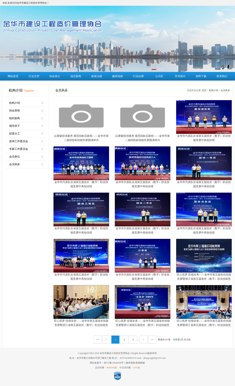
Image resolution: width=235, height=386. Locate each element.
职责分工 (14, 133)
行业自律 (138, 76)
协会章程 (14, 110)
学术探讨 (180, 76)
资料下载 (201, 76)
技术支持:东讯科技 (135, 362)
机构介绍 (14, 102)
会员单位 (14, 156)
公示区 (159, 76)
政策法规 (96, 76)
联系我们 (222, 76)
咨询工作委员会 (18, 141)
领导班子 (14, 126)
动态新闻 (75, 76)
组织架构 (14, 118)
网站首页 (13, 76)
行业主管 (34, 76)
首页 (204, 90)
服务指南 (117, 76)
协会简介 (54, 76)
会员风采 (14, 164)
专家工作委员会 (18, 149)
